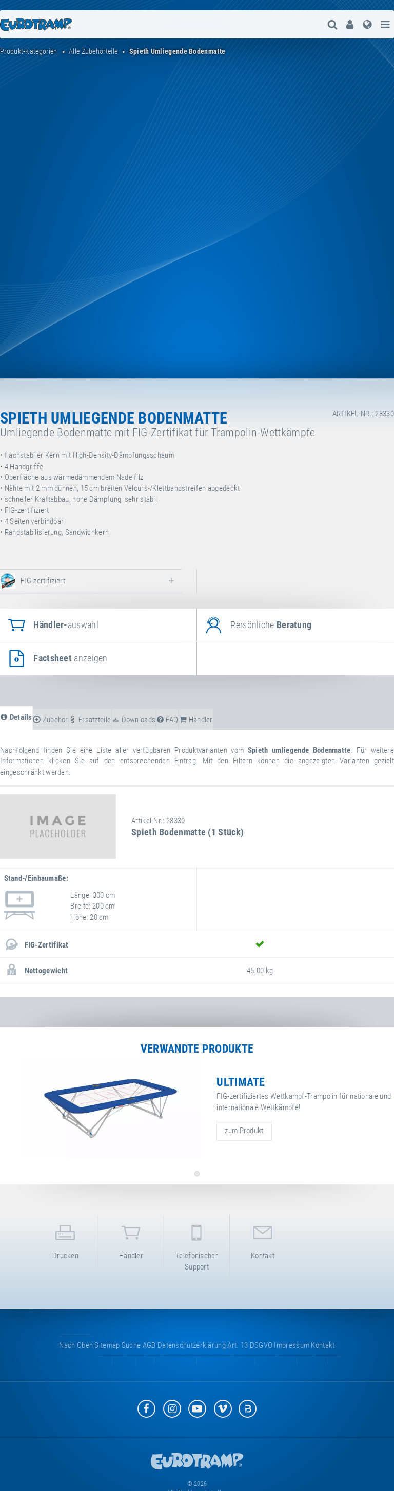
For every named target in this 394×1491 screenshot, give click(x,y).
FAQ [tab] (167, 719)
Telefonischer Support (197, 1245)
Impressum (291, 1345)
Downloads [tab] (133, 719)
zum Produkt (244, 1130)
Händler (131, 1240)
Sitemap (107, 1345)
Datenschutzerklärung (191, 1345)
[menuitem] (350, 24)
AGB (149, 1345)
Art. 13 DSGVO (249, 1345)
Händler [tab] (196, 719)
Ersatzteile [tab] (90, 719)
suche (131, 1345)
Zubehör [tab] (50, 719)
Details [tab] (16, 717)
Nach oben (76, 1345)
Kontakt (263, 1240)
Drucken (65, 1240)
